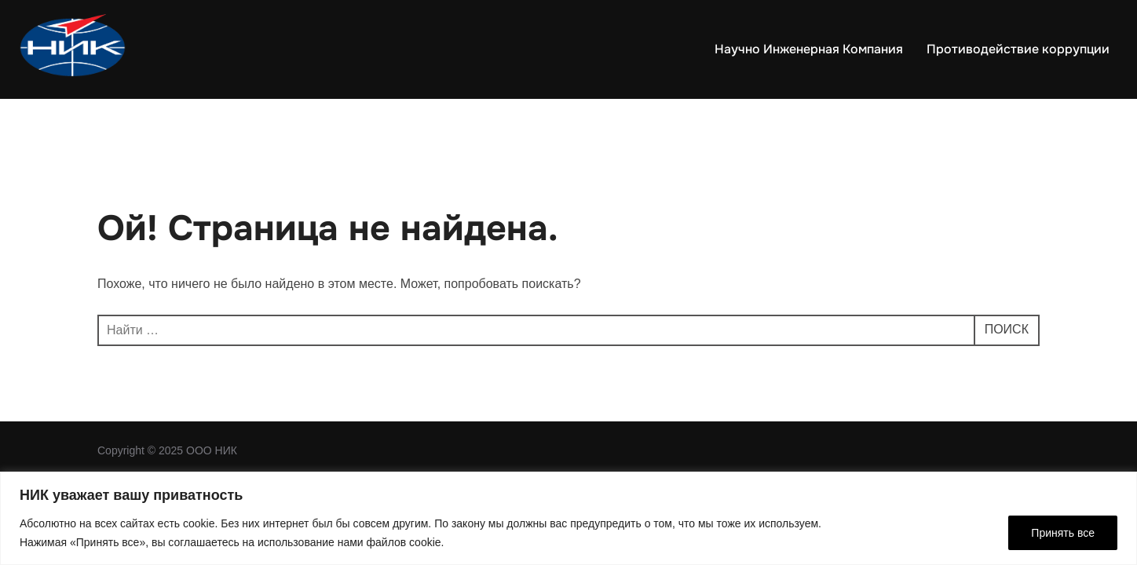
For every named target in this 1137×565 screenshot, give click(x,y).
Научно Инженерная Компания (809, 49)
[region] (568, 518)
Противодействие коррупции (1018, 49)
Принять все (1063, 533)
